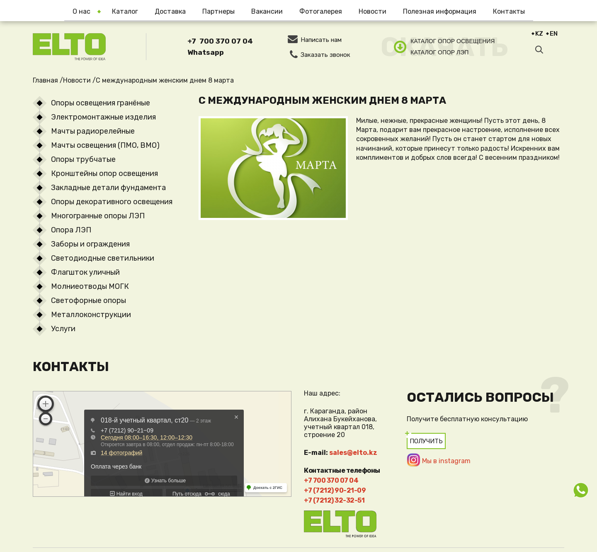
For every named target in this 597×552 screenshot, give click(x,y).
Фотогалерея (320, 11)
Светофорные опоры (88, 300)
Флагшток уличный (85, 272)
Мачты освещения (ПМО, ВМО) (105, 145)
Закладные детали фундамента (108, 187)
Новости (372, 11)
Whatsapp (205, 52)
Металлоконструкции (91, 314)
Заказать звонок (325, 55)
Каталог (125, 11)
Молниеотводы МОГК (90, 286)
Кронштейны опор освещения (104, 173)
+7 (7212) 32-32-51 (334, 500)
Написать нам (321, 40)
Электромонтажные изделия (103, 117)
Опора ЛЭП (71, 229)
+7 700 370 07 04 (220, 41)
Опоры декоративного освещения (111, 201)
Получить (426, 441)
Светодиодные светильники (102, 258)
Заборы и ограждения (90, 244)
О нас (81, 11)
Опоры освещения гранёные (100, 102)
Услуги (63, 328)
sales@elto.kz (353, 453)
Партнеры (218, 11)
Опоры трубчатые (83, 159)
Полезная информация (439, 11)
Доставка (170, 11)
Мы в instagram (446, 461)
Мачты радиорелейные (93, 131)
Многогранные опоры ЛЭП (98, 215)
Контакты (509, 11)
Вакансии (267, 11)
